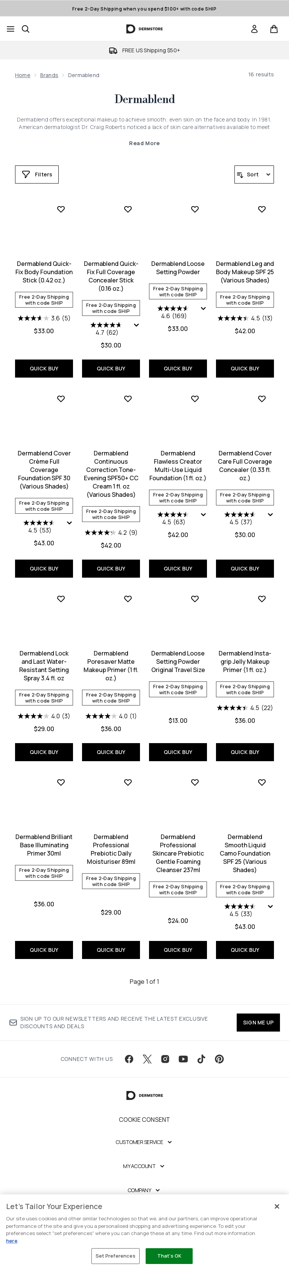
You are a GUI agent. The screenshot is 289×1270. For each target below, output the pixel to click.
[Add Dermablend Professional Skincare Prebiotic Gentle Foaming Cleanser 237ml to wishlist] (195, 782)
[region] (144, 1232)
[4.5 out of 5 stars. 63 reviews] (174, 519)
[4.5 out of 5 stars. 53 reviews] (40, 527)
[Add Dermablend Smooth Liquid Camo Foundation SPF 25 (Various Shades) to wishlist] (262, 782)
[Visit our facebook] (129, 1059)
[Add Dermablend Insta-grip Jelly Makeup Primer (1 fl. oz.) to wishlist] (262, 599)
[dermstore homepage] (144, 28)
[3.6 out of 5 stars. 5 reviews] (44, 318)
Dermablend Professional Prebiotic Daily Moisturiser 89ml (111, 849)
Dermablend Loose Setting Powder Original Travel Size (178, 661)
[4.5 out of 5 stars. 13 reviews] (245, 318)
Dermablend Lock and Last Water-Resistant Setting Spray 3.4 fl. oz (44, 665)
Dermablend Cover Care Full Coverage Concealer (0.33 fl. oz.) (245, 465)
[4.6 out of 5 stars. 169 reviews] (174, 312)
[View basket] (274, 28)
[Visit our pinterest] (219, 1059)
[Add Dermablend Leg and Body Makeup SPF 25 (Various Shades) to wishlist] (262, 209)
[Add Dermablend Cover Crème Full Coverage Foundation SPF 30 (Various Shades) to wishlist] (61, 399)
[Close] (277, 1206)
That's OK (169, 1255)
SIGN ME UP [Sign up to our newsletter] (258, 1022)
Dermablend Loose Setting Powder (178, 267)
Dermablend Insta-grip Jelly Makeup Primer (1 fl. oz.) (245, 661)
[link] (254, 28)
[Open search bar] (25, 28)
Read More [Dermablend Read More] (144, 143)
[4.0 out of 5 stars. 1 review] (111, 716)
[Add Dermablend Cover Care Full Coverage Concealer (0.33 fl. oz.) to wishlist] (262, 399)
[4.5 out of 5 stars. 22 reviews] (245, 707)
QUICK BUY (44, 368)
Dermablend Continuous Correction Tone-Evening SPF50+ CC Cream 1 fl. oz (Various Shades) (111, 474)
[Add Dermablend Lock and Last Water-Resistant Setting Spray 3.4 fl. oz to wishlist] (61, 599)
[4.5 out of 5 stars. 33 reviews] (241, 910)
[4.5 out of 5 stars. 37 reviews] (241, 519)
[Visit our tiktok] (201, 1059)
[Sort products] (254, 174)
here (11, 1240)
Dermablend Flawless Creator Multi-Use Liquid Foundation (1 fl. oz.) (178, 465)
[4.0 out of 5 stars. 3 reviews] (44, 716)
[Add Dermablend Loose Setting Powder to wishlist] (195, 209)
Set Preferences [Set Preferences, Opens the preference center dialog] (116, 1255)
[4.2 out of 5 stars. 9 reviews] (111, 532)
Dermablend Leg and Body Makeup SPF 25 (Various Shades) (245, 271)
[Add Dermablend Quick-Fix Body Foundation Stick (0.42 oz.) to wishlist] (61, 209)
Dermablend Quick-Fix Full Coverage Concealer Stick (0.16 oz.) (111, 276)
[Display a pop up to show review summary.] (136, 325)
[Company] (145, 1190)
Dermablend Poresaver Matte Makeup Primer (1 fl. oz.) (111, 665)
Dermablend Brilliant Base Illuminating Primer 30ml (44, 845)
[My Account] (144, 1166)
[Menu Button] (10, 28)
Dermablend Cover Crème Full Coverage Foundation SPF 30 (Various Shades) (44, 469)
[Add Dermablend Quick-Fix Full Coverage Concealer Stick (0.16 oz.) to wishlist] (128, 209)
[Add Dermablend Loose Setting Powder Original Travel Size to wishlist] (195, 599)
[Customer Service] (144, 1142)
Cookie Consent (144, 1119)
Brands (49, 75)
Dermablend (144, 100)
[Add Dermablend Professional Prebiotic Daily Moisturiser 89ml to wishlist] (128, 782)
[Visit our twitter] (147, 1059)
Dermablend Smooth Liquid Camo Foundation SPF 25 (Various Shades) (245, 853)
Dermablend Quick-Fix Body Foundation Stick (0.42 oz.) (44, 271)
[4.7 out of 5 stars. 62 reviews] (107, 329)
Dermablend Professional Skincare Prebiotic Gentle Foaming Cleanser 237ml (178, 853)
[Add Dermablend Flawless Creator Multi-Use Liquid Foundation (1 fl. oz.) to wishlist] (195, 399)
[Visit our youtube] (183, 1059)
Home (22, 75)
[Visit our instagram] (165, 1059)
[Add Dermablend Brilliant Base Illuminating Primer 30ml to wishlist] (61, 782)
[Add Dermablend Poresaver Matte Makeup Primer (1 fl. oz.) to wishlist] (128, 599)
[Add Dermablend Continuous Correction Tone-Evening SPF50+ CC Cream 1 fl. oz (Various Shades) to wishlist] (128, 399)
